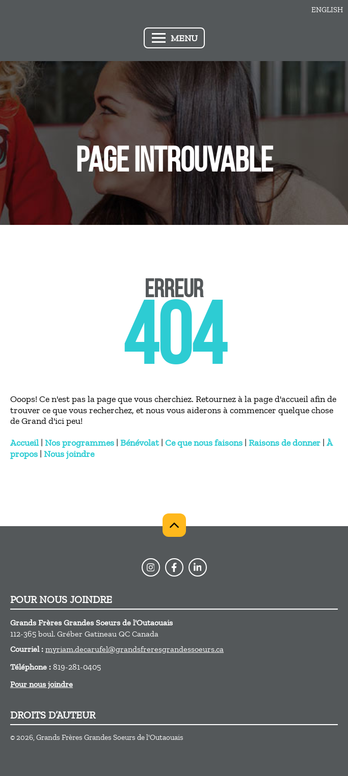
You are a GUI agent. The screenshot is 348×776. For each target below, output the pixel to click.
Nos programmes (79, 442)
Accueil (24, 442)
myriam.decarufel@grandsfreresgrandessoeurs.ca (134, 649)
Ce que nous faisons (204, 442)
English (327, 9)
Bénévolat (139, 442)
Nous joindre (69, 453)
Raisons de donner (284, 442)
